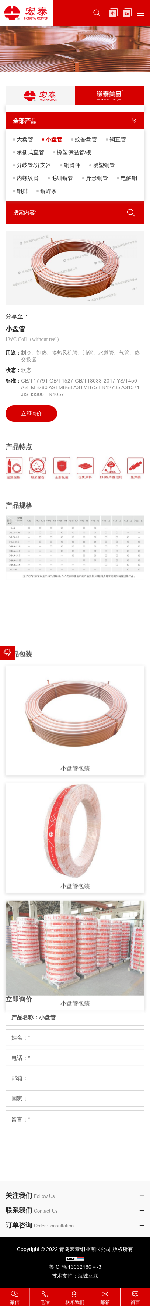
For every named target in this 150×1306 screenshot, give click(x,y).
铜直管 (117, 139)
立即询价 (31, 413)
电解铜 (129, 178)
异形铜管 (97, 178)
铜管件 (72, 165)
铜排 (22, 191)
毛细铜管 (62, 178)
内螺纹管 (28, 178)
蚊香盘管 (86, 139)
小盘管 (54, 139)
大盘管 (25, 139)
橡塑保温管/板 (74, 152)
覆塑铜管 (104, 165)
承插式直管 (30, 152)
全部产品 (24, 121)
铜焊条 (48, 191)
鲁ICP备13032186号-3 (75, 1267)
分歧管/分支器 (34, 165)
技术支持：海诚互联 (75, 1275)
